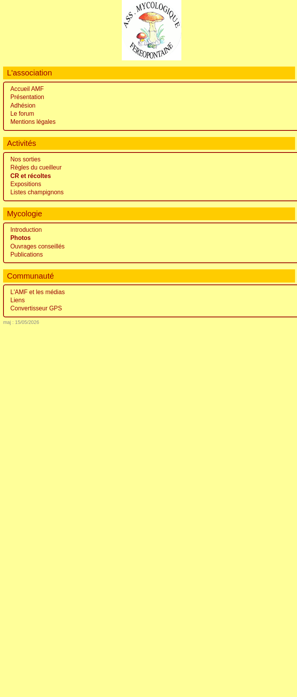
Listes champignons (37, 192)
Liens (17, 300)
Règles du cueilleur (36, 167)
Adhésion (23, 105)
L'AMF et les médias (37, 292)
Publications (26, 254)
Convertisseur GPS (36, 308)
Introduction (26, 229)
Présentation (27, 97)
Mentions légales (33, 121)
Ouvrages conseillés (37, 246)
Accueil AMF (27, 89)
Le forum (22, 113)
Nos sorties (25, 159)
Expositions (25, 184)
